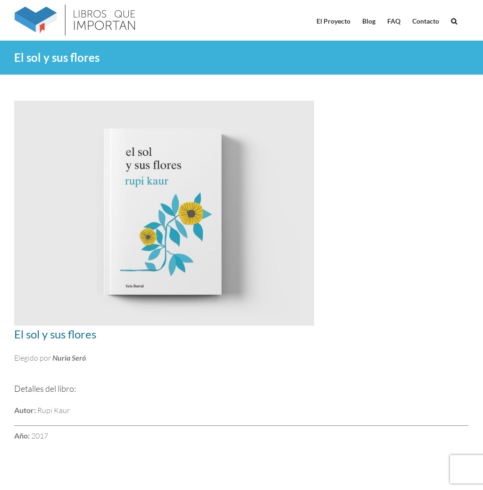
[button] (454, 20)
